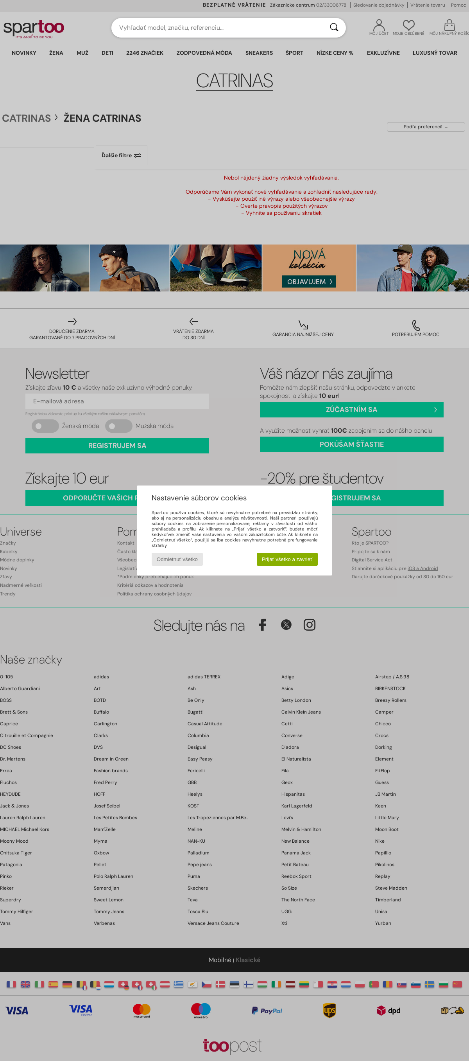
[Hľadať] (334, 28)
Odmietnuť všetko (177, 559)
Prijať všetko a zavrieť (287, 559)
